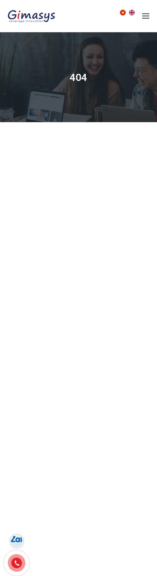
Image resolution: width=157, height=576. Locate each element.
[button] (145, 16)
